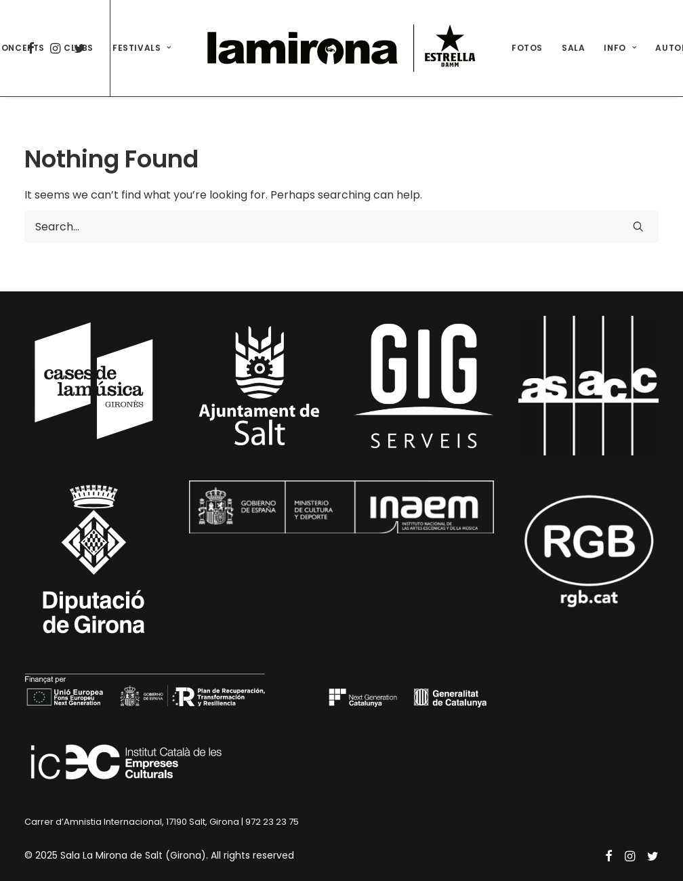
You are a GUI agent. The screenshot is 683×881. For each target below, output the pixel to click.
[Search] (341, 227)
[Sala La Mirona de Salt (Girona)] (341, 48)
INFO (620, 48)
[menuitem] (78, 48)
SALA (573, 48)
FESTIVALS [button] (141, 48)
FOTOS (527, 48)
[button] (638, 226)
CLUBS (79, 48)
